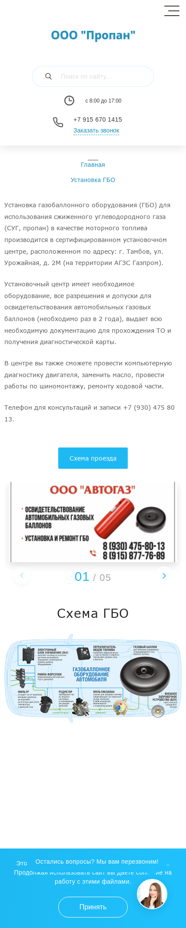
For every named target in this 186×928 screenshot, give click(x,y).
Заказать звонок (96, 130)
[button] (164, 575)
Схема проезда (93, 458)
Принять (93, 907)
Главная (93, 164)
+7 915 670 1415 (97, 119)
